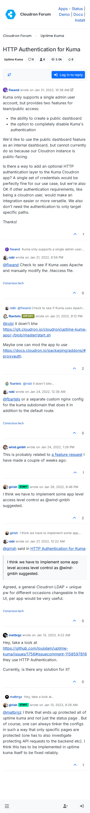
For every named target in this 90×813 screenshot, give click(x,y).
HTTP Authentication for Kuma (57, 548)
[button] (7, 806)
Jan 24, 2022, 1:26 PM (57, 447)
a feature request (67, 454)
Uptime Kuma (13, 59)
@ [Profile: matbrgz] (12, 712)
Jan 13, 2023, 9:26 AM (61, 705)
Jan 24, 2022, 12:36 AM (48, 392)
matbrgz (15, 635)
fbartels (15, 316)
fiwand (14, 90)
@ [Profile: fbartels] (11, 399)
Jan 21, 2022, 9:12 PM (66, 316)
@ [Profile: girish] (9, 548)
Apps (63, 8)
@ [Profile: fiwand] (11, 264)
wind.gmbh (17, 447)
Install (80, 20)
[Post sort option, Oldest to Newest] (9, 75)
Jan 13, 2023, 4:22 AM (53, 635)
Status (77, 8)
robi (12, 257)
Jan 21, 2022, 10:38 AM (52, 90)
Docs (78, 14)
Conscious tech (13, 283)
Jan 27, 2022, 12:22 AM (47, 541)
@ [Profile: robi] (8, 323)
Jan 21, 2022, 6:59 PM (46, 257)
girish (13, 487)
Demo (64, 14)
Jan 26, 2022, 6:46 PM (61, 487)
